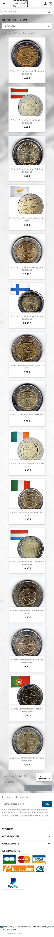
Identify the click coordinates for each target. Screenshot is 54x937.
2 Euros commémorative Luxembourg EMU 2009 (27, 563)
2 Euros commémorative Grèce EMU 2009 (27, 416)
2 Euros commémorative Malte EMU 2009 (27, 612)
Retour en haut (38, 788)
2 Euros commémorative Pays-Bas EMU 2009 (27, 661)
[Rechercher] (27, 12)
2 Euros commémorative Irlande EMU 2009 (27, 465)
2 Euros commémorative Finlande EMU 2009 (27, 317)
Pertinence (27, 26)
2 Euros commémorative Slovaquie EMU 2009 (27, 759)
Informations (10, 850)
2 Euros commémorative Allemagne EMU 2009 (27, 72)
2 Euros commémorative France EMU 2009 (27, 367)
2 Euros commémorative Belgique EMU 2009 (27, 170)
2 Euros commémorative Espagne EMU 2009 (27, 268)
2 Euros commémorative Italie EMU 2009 (27, 514)
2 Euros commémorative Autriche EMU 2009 (27, 121)
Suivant (45, 779)
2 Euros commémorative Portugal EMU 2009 (27, 710)
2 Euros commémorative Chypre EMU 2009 (27, 219)
